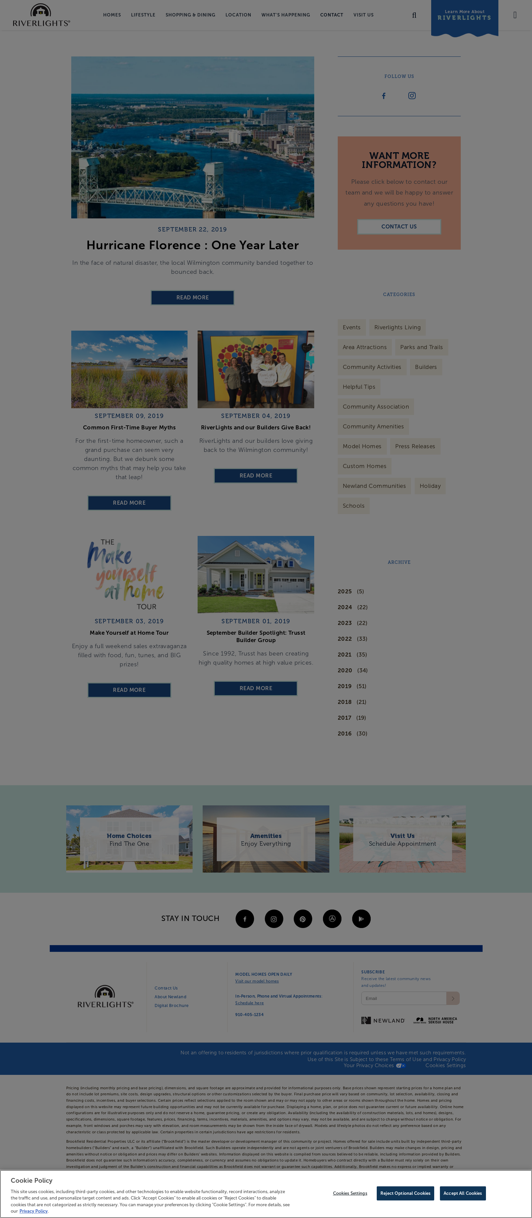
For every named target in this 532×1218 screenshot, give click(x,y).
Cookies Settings (350, 1193)
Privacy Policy (33, 1211)
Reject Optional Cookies (405, 1193)
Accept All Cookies (463, 1193)
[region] (266, 1194)
